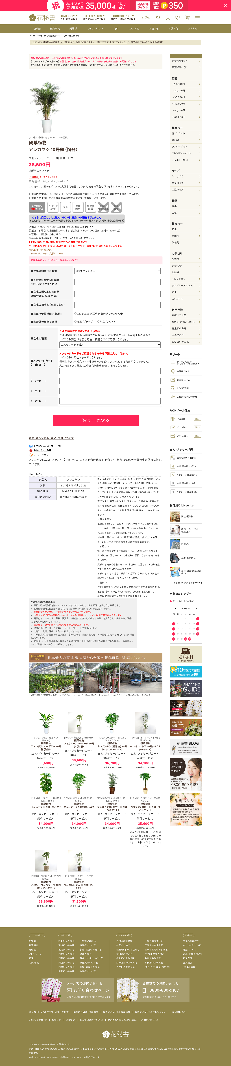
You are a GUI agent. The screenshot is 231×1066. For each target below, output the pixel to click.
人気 (174, 212)
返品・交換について (192, 954)
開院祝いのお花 (66, 958)
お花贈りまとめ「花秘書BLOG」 (187, 582)
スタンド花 (177, 298)
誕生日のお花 (179, 328)
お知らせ (56, 1020)
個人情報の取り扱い (90, 1020)
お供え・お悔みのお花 (183, 322)
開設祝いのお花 (66, 967)
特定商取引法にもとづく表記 (122, 1020)
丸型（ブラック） (84, 321)
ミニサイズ (177, 176)
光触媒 (175, 272)
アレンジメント (179, 279)
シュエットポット (180, 160)
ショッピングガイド (38, 1020)
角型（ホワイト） (107, 321)
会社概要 (70, 1020)
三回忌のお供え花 (154, 945)
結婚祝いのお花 (88, 971)
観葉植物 (68, 42)
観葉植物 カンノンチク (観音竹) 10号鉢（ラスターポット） (112, 743)
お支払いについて (192, 945)
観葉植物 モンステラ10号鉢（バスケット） (46, 804)
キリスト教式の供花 (154, 954)
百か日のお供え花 (125, 967)
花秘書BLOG (179, 1012)
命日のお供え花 (124, 954)
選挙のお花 (85, 954)
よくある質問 (189, 967)
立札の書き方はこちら (40, 250)
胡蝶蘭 (175, 259)
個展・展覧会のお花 (90, 967)
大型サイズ (178, 189)
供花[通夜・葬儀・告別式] (157, 967)
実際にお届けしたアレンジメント (151, 1012)
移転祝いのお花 (66, 941)
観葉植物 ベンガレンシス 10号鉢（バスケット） (79, 882)
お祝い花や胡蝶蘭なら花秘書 (46, 42)
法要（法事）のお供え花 (127, 949)
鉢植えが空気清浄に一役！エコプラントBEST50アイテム (101, 42)
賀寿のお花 (178, 335)
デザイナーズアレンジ (183, 285)
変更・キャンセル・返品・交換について (51, 438)
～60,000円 (178, 117)
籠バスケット (178, 133)
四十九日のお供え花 (126, 962)
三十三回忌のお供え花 (156, 949)
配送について (189, 949)
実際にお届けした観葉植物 (116, 1012)
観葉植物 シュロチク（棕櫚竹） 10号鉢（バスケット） (112, 804)
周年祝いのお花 (66, 971)
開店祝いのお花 (66, 962)
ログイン (147, 17)
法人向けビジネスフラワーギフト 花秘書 (49, 1012)
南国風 (175, 236)
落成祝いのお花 (66, 945)
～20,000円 (178, 90)
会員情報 (187, 962)
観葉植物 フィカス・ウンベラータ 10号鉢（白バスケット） (46, 882)
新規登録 (187, 958)
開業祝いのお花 (66, 954)
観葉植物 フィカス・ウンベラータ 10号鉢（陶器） (79, 742)
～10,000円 (178, 84)
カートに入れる (98, 420)
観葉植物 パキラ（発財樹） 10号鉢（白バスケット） (145, 804)
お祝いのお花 (179, 315)
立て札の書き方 (191, 941)
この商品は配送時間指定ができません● (98, 313)
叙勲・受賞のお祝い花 (91, 949)
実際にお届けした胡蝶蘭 (85, 1012)
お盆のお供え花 (153, 958)
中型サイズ (178, 183)
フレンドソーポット (181, 153)
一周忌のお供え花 (154, 941)
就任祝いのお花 (66, 949)
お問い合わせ (148, 1020)
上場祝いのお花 (88, 941)
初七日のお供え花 (125, 958)
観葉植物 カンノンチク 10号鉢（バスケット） (79, 804)
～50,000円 (178, 110)
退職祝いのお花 (88, 945)
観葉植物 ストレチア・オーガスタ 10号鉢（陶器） (46, 743)
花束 (174, 292)
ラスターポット (179, 146)
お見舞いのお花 (180, 341)
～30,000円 (178, 97)
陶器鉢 (175, 140)
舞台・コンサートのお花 (91, 958)
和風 (174, 229)
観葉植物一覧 (179, 67)
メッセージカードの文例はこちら (46, 253)
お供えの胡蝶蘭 (124, 941)
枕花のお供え (123, 945)
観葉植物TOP (179, 60)
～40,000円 (178, 103)
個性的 (175, 242)
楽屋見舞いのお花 (89, 962)
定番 (174, 206)
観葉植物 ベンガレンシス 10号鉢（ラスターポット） (145, 743)
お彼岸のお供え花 (154, 962)
